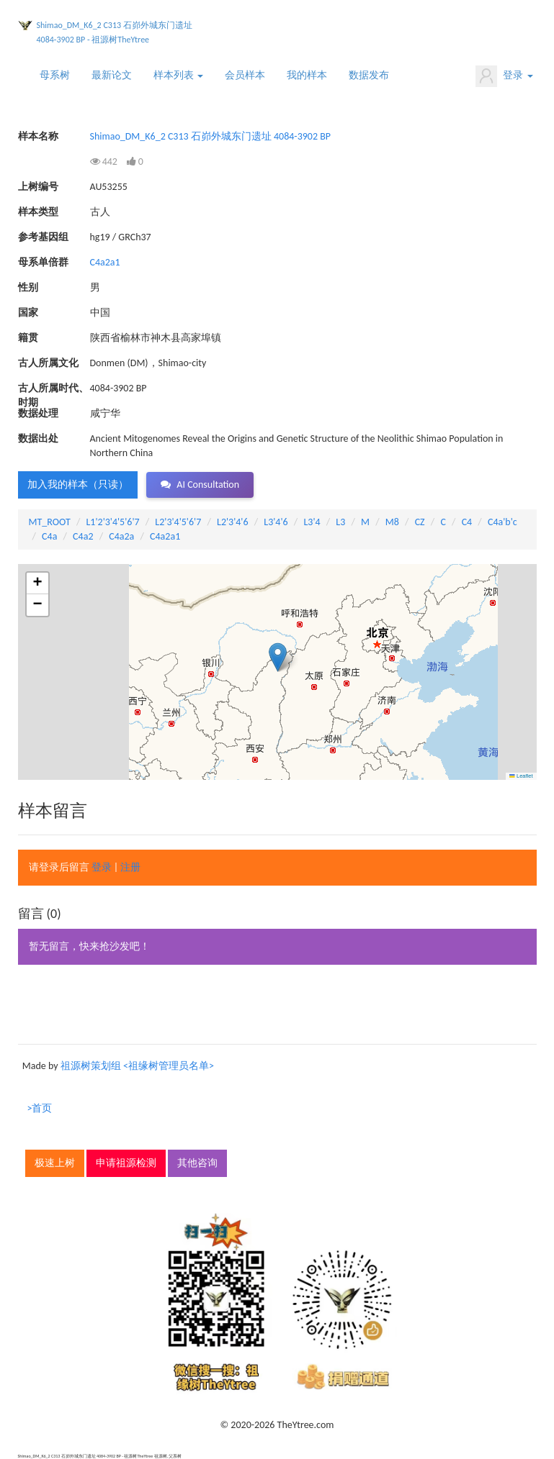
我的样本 (307, 75)
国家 (28, 312)
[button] (278, 657)
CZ (420, 522)
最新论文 (111, 75)
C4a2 (83, 536)
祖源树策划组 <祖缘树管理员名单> (137, 1066)
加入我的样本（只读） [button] (77, 484)
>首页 (40, 1108)
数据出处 (38, 438)
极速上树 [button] (55, 1163)
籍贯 (28, 338)
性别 (28, 287)
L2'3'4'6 (233, 522)
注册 (130, 867)
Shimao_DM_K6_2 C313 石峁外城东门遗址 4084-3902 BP (210, 136)
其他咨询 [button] (197, 1163)
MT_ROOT (50, 522)
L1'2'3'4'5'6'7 (112, 522)
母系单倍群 (43, 262)
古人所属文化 (48, 363)
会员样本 (245, 75)
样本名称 (38, 136)
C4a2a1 (105, 262)
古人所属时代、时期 (53, 389)
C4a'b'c (502, 522)
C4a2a (121, 536)
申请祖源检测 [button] (126, 1163)
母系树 (55, 75)
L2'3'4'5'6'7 (178, 522)
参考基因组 (43, 237)
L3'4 (311, 522)
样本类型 (38, 212)
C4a (49, 536)
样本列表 (178, 75)
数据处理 (38, 413)
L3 (340, 522)
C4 (467, 522)
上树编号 (38, 187)
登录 (503, 76)
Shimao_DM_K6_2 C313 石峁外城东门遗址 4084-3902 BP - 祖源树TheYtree (114, 32)
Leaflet (520, 776)
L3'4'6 (275, 522)
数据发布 (369, 75)
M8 (392, 522)
